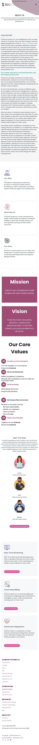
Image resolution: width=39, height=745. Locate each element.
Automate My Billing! (11, 608)
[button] (36, 4)
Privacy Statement (7, 676)
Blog (3, 710)
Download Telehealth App (8, 705)
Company (4, 665)
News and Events (6, 707)
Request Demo (6, 692)
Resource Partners (6, 720)
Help (3, 670)
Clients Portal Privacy (7, 673)
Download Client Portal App (9, 702)
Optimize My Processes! (12, 645)
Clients (4, 668)
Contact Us (5, 718)
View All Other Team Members (19, 526)
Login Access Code (7, 694)
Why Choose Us (6, 662)
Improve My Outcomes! (12, 571)
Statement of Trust (7, 679)
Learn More (5, 681)
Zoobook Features (7, 689)
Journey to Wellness (27, 43)
